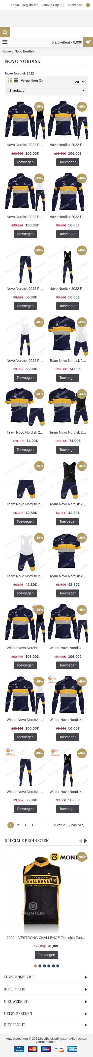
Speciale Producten (27, 840)
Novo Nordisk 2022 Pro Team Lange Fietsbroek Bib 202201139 (26, 361)
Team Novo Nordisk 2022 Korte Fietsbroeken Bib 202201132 (26, 576)
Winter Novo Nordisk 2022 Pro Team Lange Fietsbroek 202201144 (26, 792)
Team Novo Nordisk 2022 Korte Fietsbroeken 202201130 (26, 504)
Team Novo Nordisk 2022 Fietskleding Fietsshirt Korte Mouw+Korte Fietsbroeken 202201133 (69, 361)
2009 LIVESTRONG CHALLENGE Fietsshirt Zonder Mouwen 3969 (47, 938)
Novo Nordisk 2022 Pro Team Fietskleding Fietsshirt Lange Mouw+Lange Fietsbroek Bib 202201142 (26, 217)
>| (32, 825)
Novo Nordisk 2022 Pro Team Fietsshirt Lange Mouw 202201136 (69, 217)
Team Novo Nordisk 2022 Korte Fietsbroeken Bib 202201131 (69, 504)
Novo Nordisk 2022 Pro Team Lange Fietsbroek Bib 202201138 (69, 289)
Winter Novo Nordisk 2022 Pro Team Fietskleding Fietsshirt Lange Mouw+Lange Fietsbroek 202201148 (26, 648)
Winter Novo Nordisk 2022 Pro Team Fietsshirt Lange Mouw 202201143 (69, 720)
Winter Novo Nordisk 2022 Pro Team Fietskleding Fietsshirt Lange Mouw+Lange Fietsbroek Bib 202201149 (26, 720)
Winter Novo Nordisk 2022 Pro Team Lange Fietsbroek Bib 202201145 (69, 792)
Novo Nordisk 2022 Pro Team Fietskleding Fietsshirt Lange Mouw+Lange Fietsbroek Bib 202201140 (69, 145)
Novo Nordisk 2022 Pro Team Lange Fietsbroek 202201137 (26, 289)
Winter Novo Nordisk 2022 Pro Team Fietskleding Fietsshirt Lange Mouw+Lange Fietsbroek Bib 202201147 (69, 648)
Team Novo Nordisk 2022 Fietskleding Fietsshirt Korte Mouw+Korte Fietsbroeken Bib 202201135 (69, 432)
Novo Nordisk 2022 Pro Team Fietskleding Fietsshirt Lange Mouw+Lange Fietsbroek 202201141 (26, 145)
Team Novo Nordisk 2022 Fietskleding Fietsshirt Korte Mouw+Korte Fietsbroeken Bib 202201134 (26, 432)
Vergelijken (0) (32, 80)
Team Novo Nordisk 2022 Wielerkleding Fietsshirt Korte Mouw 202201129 (69, 576)
